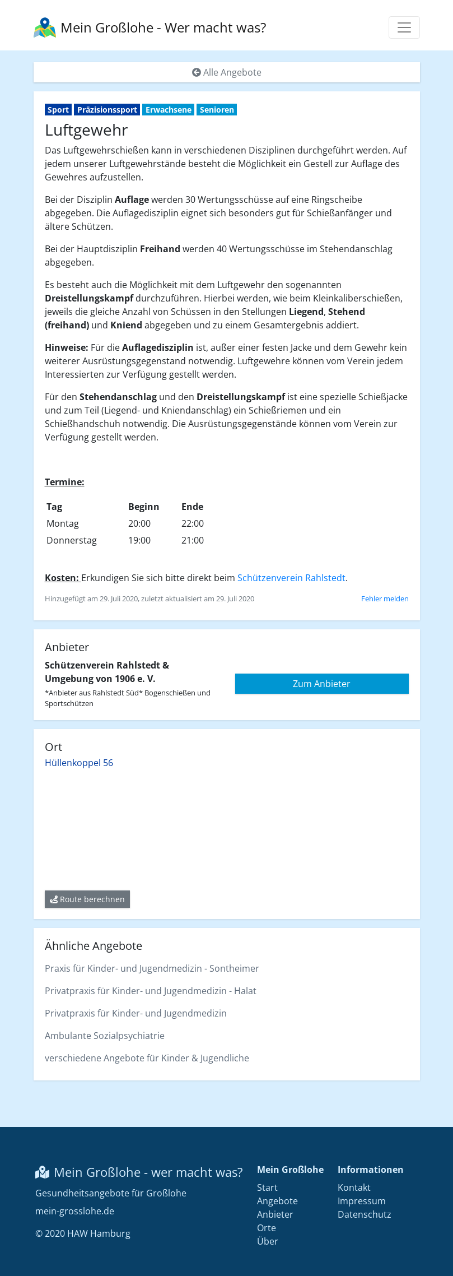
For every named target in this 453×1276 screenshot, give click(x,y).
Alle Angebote (226, 72)
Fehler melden (385, 598)
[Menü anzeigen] (404, 27)
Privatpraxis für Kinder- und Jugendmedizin (136, 1013)
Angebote (277, 1201)
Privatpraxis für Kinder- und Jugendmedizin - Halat (150, 991)
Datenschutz (364, 1214)
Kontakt (354, 1187)
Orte (266, 1228)
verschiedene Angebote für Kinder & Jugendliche (147, 1058)
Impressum (362, 1201)
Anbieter (275, 1214)
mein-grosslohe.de (74, 1211)
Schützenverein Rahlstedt (291, 578)
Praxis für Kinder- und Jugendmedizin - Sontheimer (152, 968)
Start (267, 1187)
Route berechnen (87, 899)
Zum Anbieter (322, 684)
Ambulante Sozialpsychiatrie (105, 1035)
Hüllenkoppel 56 (79, 763)
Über (267, 1241)
